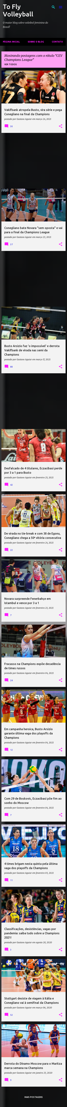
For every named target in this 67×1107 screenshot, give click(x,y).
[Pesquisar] (53, 7)
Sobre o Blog (36, 42)
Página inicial (11, 42)
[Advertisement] (33, 161)
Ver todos (10, 64)
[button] (60, 126)
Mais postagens (33, 1097)
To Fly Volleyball (18, 10)
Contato (57, 42)
